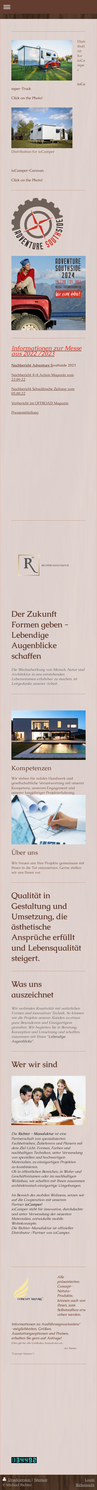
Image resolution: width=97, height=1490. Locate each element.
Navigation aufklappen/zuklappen (48, 6)
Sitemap (40, 1479)
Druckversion (17, 1479)
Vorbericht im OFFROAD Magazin (39, 403)
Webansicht (85, 1484)
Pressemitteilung (25, 412)
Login (89, 1479)
